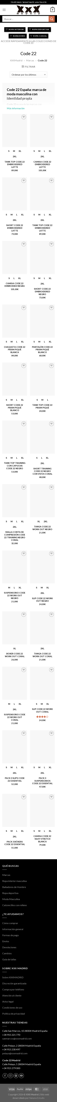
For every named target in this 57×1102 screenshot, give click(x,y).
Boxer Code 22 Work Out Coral (15, 655)
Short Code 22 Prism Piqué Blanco (14, 407)
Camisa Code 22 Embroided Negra (15, 284)
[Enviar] (52, 19)
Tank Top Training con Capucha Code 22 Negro (14, 466)
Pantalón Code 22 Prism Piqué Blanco (42, 349)
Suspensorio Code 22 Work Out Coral (14, 717)
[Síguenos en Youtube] (21, 1075)
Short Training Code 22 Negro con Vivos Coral (42, 471)
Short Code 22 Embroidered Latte (14, 228)
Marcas (30, 60)
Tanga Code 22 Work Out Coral (42, 655)
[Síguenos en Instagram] (10, 1075)
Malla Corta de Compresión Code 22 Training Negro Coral (14, 536)
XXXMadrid (16, 60)
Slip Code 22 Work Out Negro (42, 599)
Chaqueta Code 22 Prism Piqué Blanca (14, 349)
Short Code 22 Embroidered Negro (42, 291)
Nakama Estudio (37, 1098)
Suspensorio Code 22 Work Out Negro (14, 595)
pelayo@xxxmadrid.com (14, 1053)
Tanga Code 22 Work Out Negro (42, 528)
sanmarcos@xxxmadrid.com (17, 1038)
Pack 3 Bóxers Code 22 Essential (14, 843)
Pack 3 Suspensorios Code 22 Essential (42, 781)
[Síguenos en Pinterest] (15, 1075)
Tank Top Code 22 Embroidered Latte (15, 164)
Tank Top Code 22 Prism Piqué (42, 406)
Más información (28, 100)
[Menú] (4, 9)
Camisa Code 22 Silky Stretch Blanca (42, 839)
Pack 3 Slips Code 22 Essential (15, 779)
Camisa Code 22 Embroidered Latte (42, 164)
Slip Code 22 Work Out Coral (42, 710)
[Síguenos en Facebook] (5, 1075)
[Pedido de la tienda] (28, 75)
